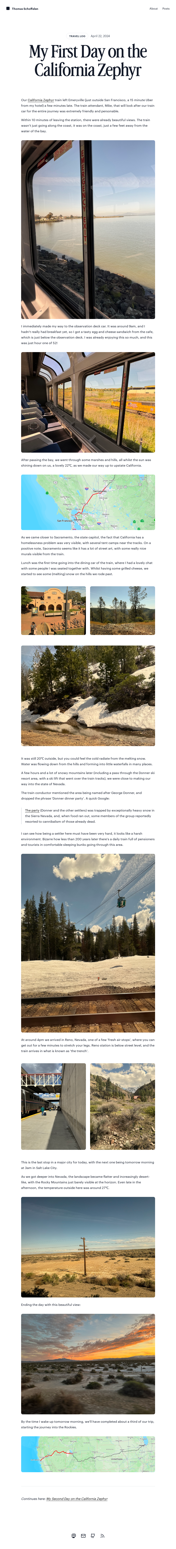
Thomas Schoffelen (25, 8)
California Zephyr (41, 100)
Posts (166, 8)
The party (32, 810)
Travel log (77, 36)
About (153, 8)
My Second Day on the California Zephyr (76, 1499)
